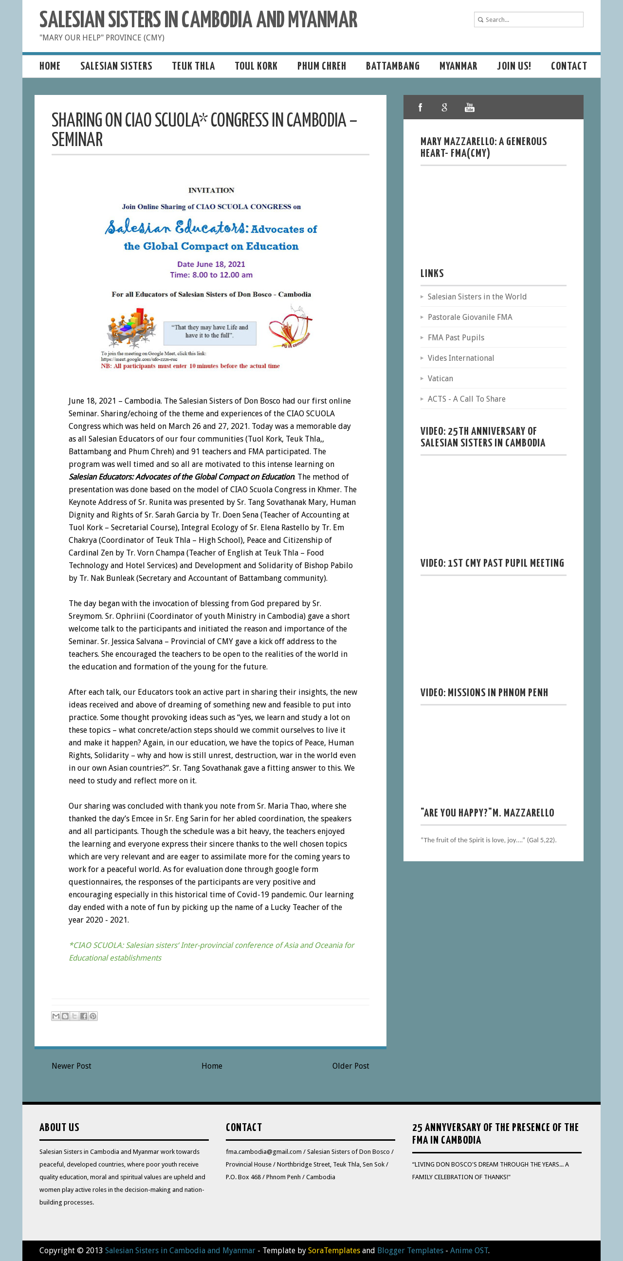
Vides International (461, 358)
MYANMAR (458, 66)
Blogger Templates (410, 1250)
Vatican (440, 378)
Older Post (350, 1066)
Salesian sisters (116, 66)
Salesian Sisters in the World (477, 296)
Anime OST (469, 1250)
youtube (469, 107)
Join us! (514, 66)
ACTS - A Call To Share (467, 399)
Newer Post (72, 1066)
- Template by (308, 1250)
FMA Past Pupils (456, 337)
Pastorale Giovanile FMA (470, 317)
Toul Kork (256, 66)
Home (50, 66)
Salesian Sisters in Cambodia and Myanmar (198, 21)
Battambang (393, 66)
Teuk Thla (193, 66)
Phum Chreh (322, 66)
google (445, 107)
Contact (569, 66)
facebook (420, 107)
